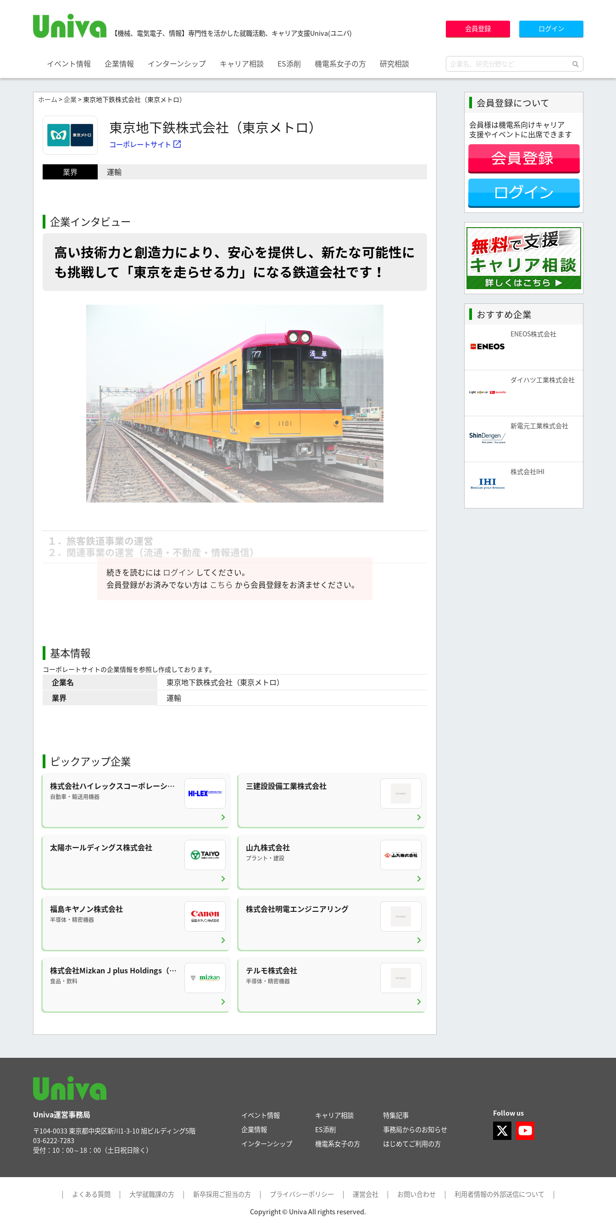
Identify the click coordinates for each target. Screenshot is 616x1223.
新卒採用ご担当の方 (222, 1194)
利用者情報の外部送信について (499, 1194)
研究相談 (394, 63)
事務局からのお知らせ (415, 1129)
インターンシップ (177, 63)
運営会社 (365, 1194)
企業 (70, 99)
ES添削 (289, 63)
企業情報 (119, 63)
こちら (221, 584)
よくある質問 (91, 1194)
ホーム (47, 99)
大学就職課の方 (151, 1194)
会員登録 (478, 28)
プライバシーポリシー (302, 1194)
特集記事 (396, 1115)
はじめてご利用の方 (412, 1144)
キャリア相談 (242, 63)
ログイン (551, 28)
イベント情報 (69, 63)
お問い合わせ (416, 1194)
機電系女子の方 (340, 63)
